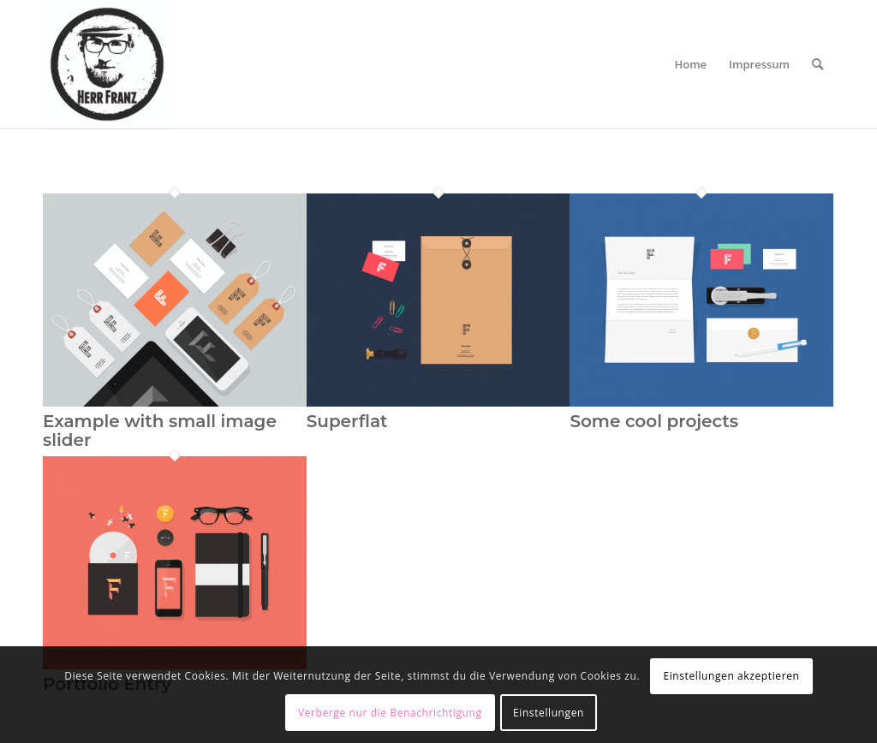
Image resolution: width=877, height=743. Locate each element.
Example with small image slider (160, 430)
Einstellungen (548, 712)
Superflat (347, 421)
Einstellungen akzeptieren (731, 676)
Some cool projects (654, 421)
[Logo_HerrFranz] (107, 64)
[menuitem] (691, 64)
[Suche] (817, 64)
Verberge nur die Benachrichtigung (390, 712)
